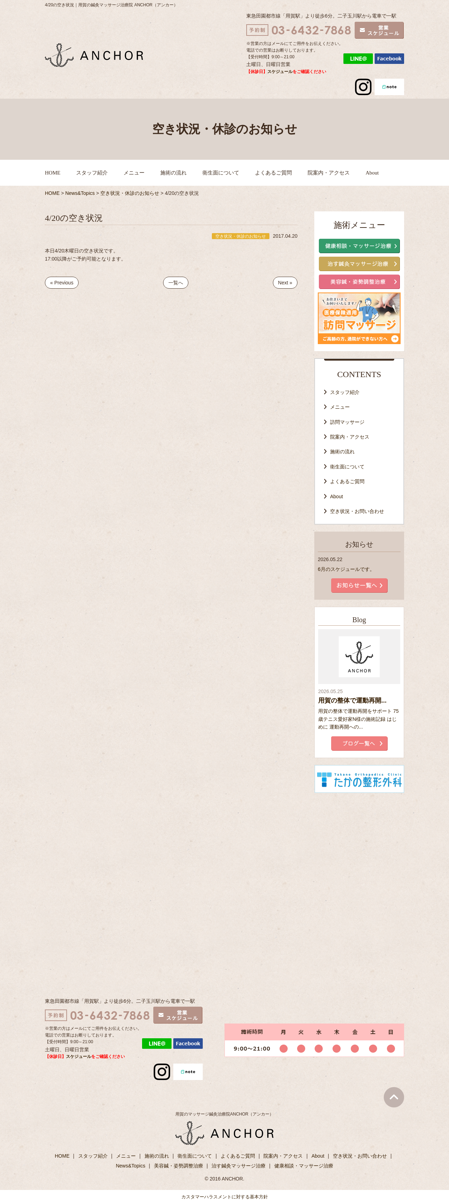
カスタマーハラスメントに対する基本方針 (224, 1196)
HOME (52, 173)
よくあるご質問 (273, 173)
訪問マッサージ (347, 422)
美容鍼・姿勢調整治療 (178, 1166)
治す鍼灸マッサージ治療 (239, 1166)
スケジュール (280, 71)
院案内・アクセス (329, 173)
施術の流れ (173, 173)
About (372, 173)
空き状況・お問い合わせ (357, 511)
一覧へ (175, 282)
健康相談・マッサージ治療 (303, 1166)
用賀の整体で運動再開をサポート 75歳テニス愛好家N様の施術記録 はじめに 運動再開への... (358, 719)
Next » (285, 282)
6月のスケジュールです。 (346, 569)
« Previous (61, 282)
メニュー (134, 173)
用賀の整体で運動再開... (352, 700)
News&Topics (130, 1166)
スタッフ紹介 (92, 173)
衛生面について (220, 173)
